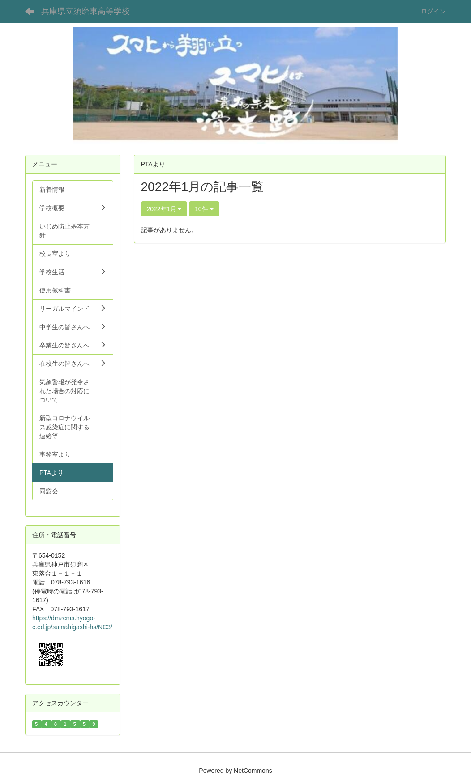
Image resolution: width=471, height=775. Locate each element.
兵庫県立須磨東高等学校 (85, 11)
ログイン (433, 11)
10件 (204, 208)
